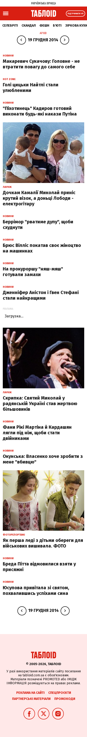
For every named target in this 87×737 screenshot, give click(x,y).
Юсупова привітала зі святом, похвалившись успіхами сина (36, 590)
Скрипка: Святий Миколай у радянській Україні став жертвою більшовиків (40, 403)
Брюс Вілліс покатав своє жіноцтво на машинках (42, 248)
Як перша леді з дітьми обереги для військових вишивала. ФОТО (43, 543)
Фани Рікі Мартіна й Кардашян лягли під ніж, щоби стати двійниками (37, 432)
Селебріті (10, 26)
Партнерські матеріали (31, 699)
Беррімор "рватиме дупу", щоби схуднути (38, 224)
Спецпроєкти (59, 693)
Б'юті (57, 26)
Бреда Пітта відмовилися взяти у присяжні (39, 566)
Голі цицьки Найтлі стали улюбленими (30, 87)
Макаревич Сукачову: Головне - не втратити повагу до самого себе (41, 64)
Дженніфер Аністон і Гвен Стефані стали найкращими (41, 295)
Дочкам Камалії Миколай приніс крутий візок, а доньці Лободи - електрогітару (39, 198)
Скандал (29, 26)
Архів (43, 33)
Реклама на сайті (30, 693)
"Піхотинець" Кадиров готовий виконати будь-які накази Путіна (40, 111)
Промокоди (64, 699)
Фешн (44, 26)
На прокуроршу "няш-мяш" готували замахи (33, 271)
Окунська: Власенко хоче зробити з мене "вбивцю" (43, 459)
